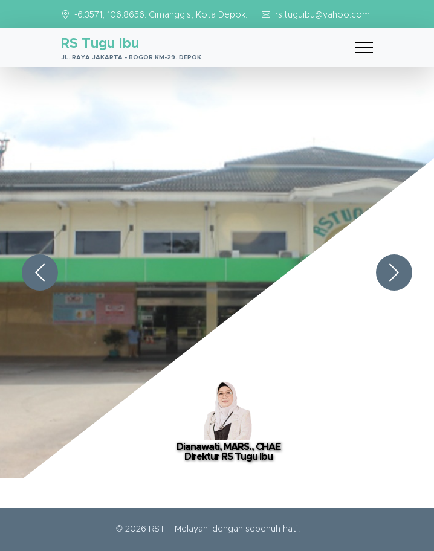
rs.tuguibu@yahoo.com (322, 15)
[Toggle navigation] (364, 47)
